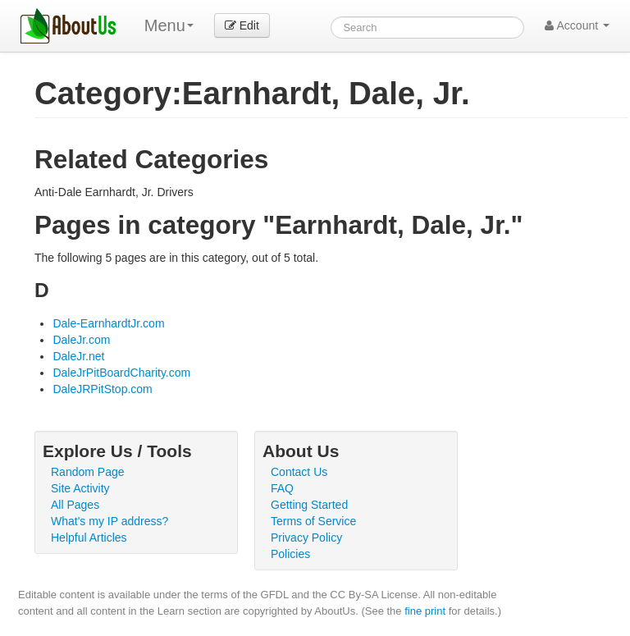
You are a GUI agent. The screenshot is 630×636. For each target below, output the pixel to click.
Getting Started (309, 504)
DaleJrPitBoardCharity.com (121, 372)
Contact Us (299, 471)
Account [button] (577, 25)
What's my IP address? (109, 521)
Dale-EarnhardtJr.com (108, 323)
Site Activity (80, 488)
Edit (242, 25)
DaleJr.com (81, 339)
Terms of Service (313, 521)
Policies (290, 554)
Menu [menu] (169, 25)
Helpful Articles (89, 537)
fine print (424, 611)
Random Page (88, 471)
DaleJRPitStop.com (102, 389)
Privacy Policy (306, 537)
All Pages (75, 504)
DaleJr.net (78, 356)
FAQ (282, 488)
